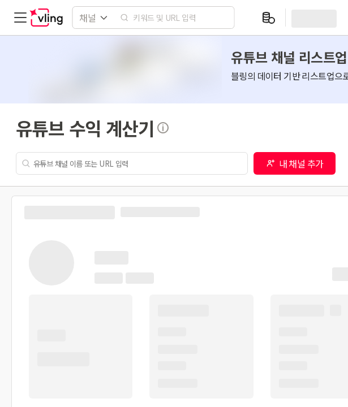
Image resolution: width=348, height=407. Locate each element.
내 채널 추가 (295, 163)
